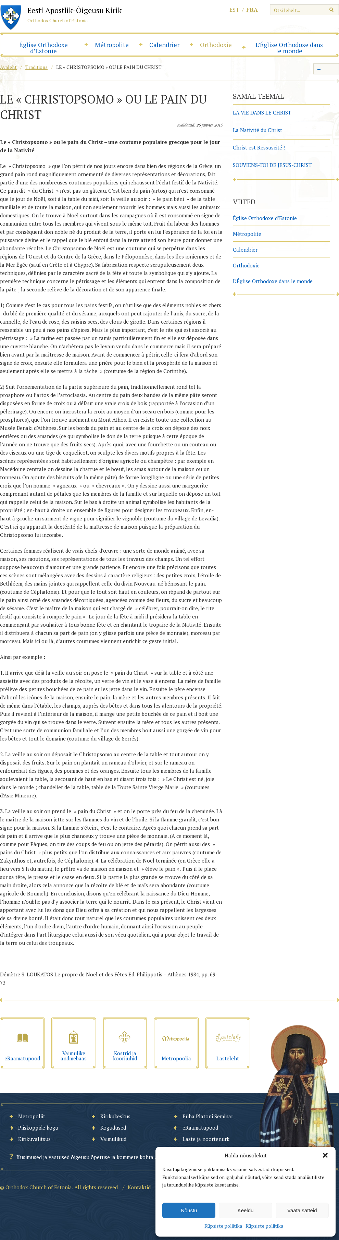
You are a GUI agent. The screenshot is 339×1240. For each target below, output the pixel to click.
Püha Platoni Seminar (208, 1116)
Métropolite (112, 44)
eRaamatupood (200, 1127)
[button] (325, 1155)
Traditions (36, 67)
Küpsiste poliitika (223, 1226)
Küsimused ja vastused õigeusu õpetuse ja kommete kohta (84, 1157)
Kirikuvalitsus (34, 1138)
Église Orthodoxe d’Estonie (43, 47)
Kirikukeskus (115, 1116)
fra (252, 9)
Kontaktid (139, 1187)
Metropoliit (31, 1116)
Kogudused (113, 1127)
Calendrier (164, 44)
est (234, 9)
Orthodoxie (216, 44)
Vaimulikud (113, 1138)
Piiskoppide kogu (38, 1127)
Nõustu (189, 1210)
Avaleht (8, 67)
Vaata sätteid (302, 1210)
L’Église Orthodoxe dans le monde (289, 47)
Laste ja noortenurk (206, 1138)
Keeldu (246, 1210)
